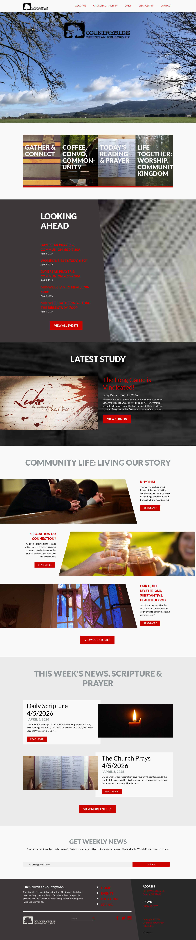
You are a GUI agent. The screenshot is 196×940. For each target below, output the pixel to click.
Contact (166, 5)
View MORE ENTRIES (97, 809)
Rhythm (147, 482)
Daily (128, 5)
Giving (107, 905)
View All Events (66, 325)
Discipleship (145, 5)
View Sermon (117, 419)
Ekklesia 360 (148, 933)
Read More (150, 508)
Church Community (105, 5)
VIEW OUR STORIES (97, 640)
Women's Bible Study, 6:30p (64, 261)
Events (107, 893)
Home (106, 888)
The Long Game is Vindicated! (127, 383)
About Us (80, 5)
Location (109, 899)
